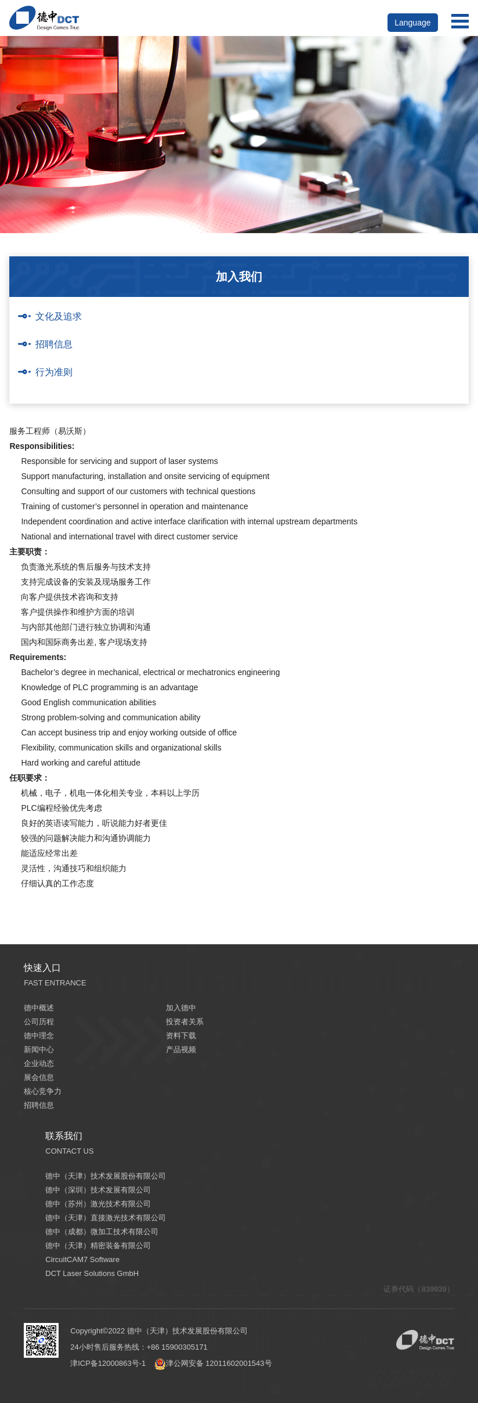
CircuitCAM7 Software (82, 1259)
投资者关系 (185, 1021)
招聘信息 (54, 344)
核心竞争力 (42, 1091)
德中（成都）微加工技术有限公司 (101, 1231)
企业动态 (39, 1063)
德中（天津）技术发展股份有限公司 (105, 1176)
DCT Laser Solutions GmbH (92, 1273)
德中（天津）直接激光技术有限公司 (105, 1217)
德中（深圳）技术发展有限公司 (98, 1190)
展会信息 (39, 1077)
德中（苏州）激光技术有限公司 (98, 1203)
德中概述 (39, 1007)
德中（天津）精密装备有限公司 (98, 1245)
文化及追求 (58, 316)
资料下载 (181, 1035)
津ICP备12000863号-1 (108, 1363)
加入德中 (181, 1007)
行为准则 (54, 372)
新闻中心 (39, 1049)
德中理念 (39, 1035)
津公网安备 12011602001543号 (213, 1363)
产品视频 (181, 1049)
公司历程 (39, 1021)
